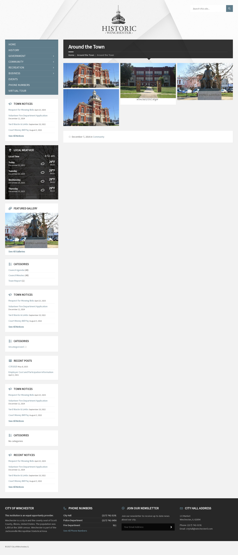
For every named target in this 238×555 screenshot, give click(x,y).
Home (71, 55)
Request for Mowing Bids (21, 109)
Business (14, 73)
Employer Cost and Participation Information (31, 372)
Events (13, 79)
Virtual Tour (17, 90)
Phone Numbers (19, 85)
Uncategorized (16, 346)
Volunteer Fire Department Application (28, 115)
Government (17, 56)
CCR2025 (13, 366)
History (14, 50)
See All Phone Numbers (75, 530)
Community (98, 136)
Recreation (16, 67)
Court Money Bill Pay (19, 129)
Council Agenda (16, 270)
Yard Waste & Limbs (18, 124)
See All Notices (16, 135)
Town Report (15, 280)
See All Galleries (17, 251)
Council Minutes (16, 275)
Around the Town (85, 55)
